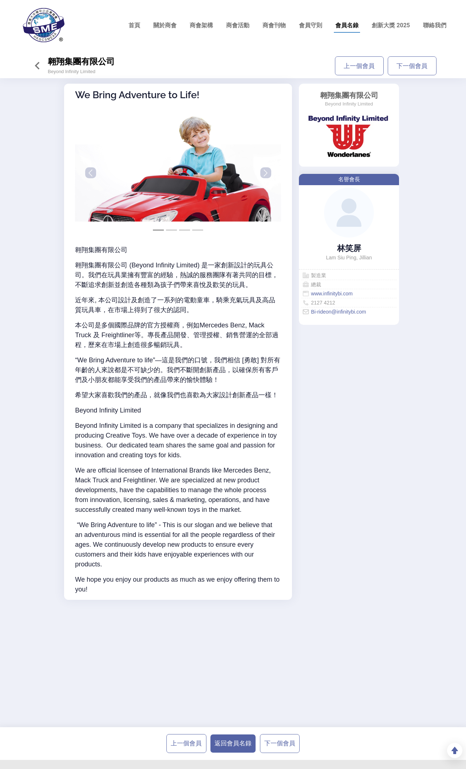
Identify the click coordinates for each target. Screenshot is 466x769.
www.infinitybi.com (331, 293)
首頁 (134, 25)
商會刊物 (274, 25)
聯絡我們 (434, 25)
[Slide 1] (171, 230)
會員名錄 (347, 25)
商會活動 (237, 25)
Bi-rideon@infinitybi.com (338, 312)
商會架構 (201, 25)
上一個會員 (359, 66)
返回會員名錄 (233, 743)
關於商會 (165, 25)
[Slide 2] (184, 230)
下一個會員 (411, 66)
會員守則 (310, 25)
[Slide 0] (158, 230)
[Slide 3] (197, 230)
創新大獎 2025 (391, 25)
